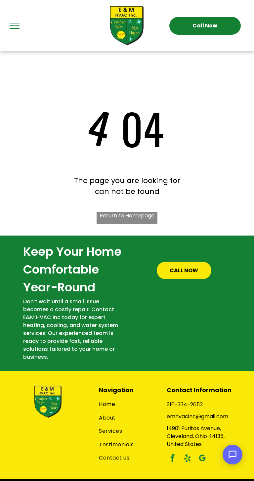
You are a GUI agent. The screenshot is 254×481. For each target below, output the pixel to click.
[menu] (14, 25)
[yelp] (187, 458)
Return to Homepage (127, 215)
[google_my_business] (202, 458)
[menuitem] (129, 404)
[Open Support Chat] (232, 454)
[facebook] (172, 458)
